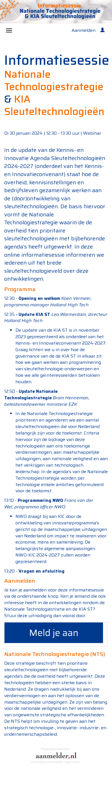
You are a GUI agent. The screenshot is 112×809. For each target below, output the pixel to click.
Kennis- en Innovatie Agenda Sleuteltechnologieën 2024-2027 (54, 157)
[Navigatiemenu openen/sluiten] (9, 30)
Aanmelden (83, 30)
